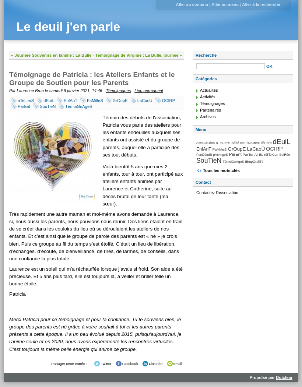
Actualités (209, 90)
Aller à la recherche (261, 4)
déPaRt (266, 143)
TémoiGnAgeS (78, 106)
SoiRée (284, 154)
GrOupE (120, 100)
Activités (207, 97)
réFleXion (271, 154)
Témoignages (118, 90)
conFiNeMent (250, 143)
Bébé (235, 143)
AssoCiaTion (205, 143)
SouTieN (48, 106)
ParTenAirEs (253, 154)
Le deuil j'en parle (68, 27)
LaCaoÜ (144, 100)
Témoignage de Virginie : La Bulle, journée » (138, 55)
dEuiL (48, 100)
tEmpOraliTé (254, 161)
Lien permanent (148, 90)
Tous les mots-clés (221, 170)
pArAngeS (220, 154)
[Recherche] (230, 66)
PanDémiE (204, 154)
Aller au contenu (192, 4)
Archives (208, 117)
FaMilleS (95, 100)
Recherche (206, 55)
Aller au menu (225, 4)
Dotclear (284, 377)
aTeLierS (26, 100)
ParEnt (24, 106)
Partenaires (210, 110)
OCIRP (168, 100)
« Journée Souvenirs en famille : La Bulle (51, 55)
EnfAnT (70, 100)
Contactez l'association (217, 192)
